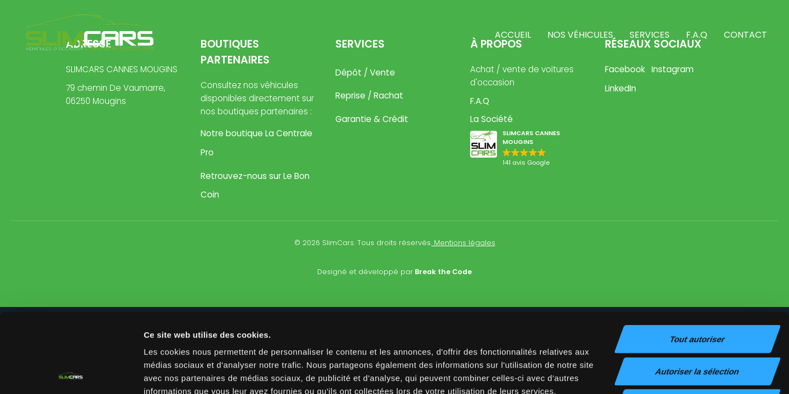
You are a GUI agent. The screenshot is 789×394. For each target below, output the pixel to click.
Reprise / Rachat (369, 95)
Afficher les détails (604, 372)
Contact (745, 34)
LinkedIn (620, 88)
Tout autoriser (697, 260)
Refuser (697, 324)
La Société (491, 119)
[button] (529, 149)
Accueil (513, 34)
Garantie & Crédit (371, 119)
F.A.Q (696, 34)
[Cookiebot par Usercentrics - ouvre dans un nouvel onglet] (71, 372)
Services (650, 34)
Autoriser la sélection (697, 292)
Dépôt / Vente (365, 72)
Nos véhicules (580, 34)
